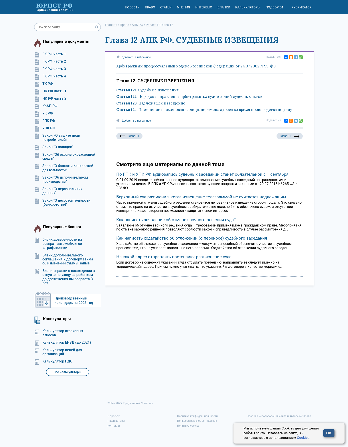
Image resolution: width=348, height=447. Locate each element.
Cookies (303, 438)
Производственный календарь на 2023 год (74, 300)
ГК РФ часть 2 (50, 61)
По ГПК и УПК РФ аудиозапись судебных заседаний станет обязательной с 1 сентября (202, 174)
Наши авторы (116, 420)
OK (329, 433)
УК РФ (43, 113)
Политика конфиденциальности (197, 416)
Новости (132, 7)
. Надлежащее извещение (150, 103)
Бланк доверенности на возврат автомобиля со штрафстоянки (58, 244)
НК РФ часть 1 (50, 91)
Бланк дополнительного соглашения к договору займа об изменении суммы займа (63, 259)
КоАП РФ (45, 106)
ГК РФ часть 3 (50, 69)
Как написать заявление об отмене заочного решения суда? (176, 219)
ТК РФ (43, 84)
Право (150, 7)
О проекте (113, 416)
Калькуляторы (247, 7)
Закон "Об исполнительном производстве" (61, 179)
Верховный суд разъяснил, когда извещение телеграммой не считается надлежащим (201, 196)
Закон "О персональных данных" (58, 191)
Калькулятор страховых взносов (58, 333)
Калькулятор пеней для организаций (58, 352)
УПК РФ (44, 128)
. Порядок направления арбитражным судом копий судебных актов (189, 96)
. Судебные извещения (147, 90)
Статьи (166, 7)
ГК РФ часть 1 (50, 54)
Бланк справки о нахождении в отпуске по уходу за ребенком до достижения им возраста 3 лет (64, 277)
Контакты (113, 425)
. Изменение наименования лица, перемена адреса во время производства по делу (204, 109)
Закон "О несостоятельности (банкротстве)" (62, 203)
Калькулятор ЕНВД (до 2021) (62, 343)
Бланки (224, 7)
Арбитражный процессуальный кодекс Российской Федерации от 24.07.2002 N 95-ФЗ (196, 66)
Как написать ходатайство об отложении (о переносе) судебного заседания (191, 238)
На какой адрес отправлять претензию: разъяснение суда (173, 256)
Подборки (274, 7)
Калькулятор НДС (53, 361)
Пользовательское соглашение (197, 420)
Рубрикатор (302, 7)
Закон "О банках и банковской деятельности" (63, 168)
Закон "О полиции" (53, 147)
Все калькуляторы (67, 372)
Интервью (203, 7)
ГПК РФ (44, 121)
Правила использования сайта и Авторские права (279, 416)
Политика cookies (188, 425)
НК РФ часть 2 (50, 98)
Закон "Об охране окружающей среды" (64, 157)
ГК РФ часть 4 (50, 76)
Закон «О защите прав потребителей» (57, 138)
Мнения (183, 7)
